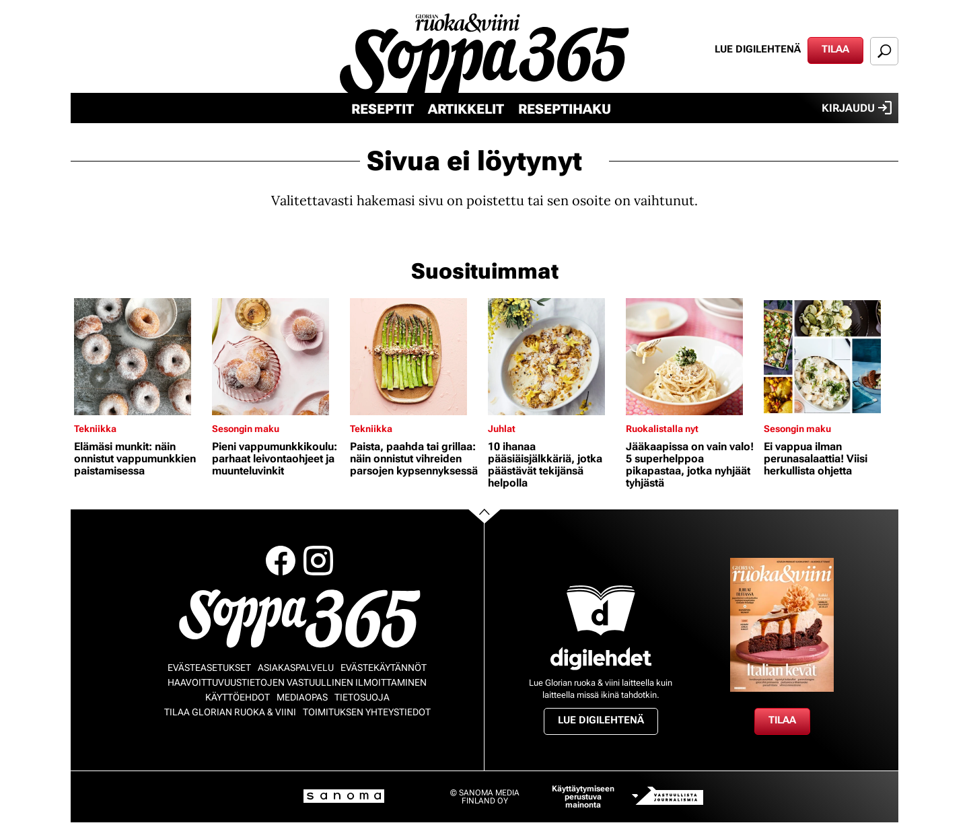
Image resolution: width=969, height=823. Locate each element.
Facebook (280, 560)
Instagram (318, 560)
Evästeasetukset (209, 667)
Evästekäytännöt (383, 667)
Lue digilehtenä (758, 49)
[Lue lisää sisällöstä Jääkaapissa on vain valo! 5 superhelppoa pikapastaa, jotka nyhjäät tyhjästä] (691, 356)
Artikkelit (466, 109)
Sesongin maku (245, 428)
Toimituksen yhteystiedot (367, 712)
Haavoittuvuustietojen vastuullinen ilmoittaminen (297, 682)
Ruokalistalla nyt (662, 428)
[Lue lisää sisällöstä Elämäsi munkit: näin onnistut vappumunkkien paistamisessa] (139, 356)
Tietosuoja (362, 697)
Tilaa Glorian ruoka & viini (230, 712)
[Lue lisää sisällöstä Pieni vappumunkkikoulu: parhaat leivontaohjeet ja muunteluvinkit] (277, 356)
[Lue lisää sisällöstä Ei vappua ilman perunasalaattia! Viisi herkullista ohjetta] (829, 356)
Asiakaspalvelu (296, 667)
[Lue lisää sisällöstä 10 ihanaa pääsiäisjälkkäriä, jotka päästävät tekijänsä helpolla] (553, 356)
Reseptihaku (564, 109)
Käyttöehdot (237, 697)
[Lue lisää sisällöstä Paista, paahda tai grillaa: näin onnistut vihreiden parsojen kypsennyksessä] (415, 356)
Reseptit (382, 109)
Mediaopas (302, 697)
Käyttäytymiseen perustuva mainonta (583, 797)
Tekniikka (95, 428)
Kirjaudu (857, 107)
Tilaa (835, 49)
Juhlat (501, 428)
